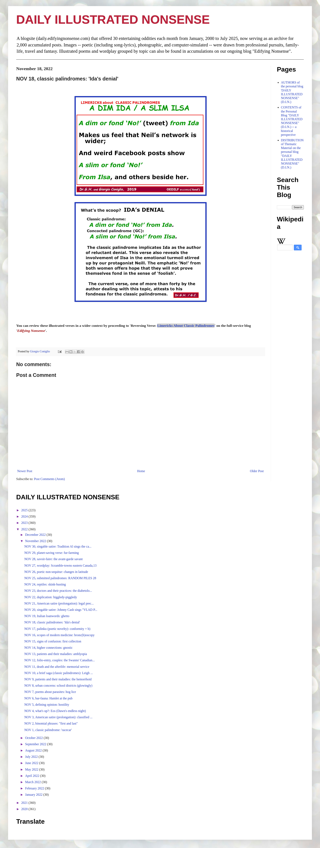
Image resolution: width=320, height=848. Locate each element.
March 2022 (33, 782)
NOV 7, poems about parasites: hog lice (50, 692)
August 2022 (34, 750)
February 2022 (35, 788)
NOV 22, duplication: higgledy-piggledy (50, 597)
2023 (25, 522)
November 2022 (36, 541)
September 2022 (36, 744)
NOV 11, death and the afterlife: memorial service (56, 666)
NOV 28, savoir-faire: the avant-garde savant (53, 559)
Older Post (257, 471)
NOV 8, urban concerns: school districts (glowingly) (58, 685)
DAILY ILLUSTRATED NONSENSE (113, 19)
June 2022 (32, 763)
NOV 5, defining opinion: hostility (46, 704)
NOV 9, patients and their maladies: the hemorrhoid (58, 679)
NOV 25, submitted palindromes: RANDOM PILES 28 (60, 578)
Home (141, 471)
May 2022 (32, 769)
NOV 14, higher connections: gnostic (48, 647)
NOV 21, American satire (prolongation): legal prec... (59, 603)
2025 (25, 510)
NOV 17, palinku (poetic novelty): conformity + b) (57, 628)
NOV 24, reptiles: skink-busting (45, 584)
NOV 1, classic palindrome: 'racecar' (48, 730)
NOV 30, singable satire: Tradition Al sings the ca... (57, 546)
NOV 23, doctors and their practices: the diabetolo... (58, 590)
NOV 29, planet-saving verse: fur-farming (51, 552)
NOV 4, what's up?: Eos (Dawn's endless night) (55, 711)
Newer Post (24, 471)
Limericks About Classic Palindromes (185, 326)
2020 (25, 809)
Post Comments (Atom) (49, 479)
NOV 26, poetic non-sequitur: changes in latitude (56, 572)
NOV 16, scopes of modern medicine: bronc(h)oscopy (59, 635)
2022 (25, 529)
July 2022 (32, 756)
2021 (25, 802)
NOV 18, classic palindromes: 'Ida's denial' (52, 622)
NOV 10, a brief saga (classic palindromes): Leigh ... (58, 673)
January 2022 (34, 794)
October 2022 (34, 738)
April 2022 (32, 775)
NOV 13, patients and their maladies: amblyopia (55, 654)
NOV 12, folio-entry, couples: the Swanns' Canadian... (59, 660)
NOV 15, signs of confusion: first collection (52, 641)
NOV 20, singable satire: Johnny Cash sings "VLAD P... (60, 609)
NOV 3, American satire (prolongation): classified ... (58, 717)
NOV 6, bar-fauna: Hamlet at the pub (48, 698)
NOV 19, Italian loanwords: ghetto (46, 616)
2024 (25, 516)
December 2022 (36, 534)
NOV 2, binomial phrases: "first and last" (51, 723)
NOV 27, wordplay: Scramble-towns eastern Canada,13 (60, 565)
